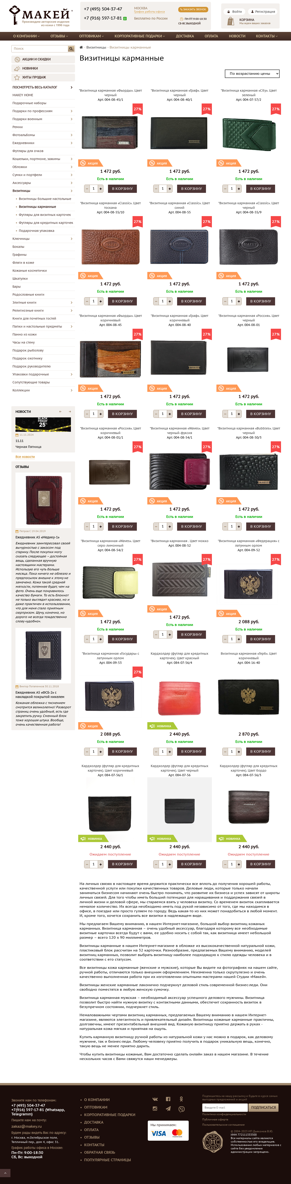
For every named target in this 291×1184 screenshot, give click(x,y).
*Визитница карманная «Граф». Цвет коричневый (179, 318)
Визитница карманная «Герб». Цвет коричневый (249, 656)
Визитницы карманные (37, 207)
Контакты (267, 36)
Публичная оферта (215, 1119)
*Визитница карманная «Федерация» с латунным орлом (248, 543)
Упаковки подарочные (31, 374)
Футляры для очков (28, 151)
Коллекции (21, 390)
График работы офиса (149, 11)
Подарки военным (27, 119)
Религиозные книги (28, 311)
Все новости (25, 457)
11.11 (19, 441)
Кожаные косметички (30, 271)
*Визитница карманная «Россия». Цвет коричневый (110, 431)
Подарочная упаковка (36, 231)
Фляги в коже (23, 263)
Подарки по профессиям (33, 111)
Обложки (20, 167)
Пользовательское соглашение (223, 1124)
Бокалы (18, 247)
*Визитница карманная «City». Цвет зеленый (249, 93)
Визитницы (21, 191)
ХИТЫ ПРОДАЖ (34, 77)
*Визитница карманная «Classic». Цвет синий (179, 205)
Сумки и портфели (27, 175)
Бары (17, 287)
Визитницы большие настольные (45, 199)
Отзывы (59, 36)
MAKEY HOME (23, 95)
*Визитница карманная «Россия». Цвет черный (248, 318)
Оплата (211, 36)
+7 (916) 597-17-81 (103, 18)
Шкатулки (20, 279)
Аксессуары (22, 183)
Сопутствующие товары (31, 382)
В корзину (122, 189)
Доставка (185, 36)
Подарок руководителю (32, 366)
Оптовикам (91, 36)
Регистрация (265, 12)
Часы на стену (24, 342)
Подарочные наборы (29, 103)
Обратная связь (99, 1152)
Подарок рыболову (28, 350)
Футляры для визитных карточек (45, 215)
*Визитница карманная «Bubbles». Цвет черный (248, 431)
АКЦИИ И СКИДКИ (36, 59)
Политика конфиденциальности (224, 1114)
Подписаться (263, 1108)
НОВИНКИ (30, 68)
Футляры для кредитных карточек (46, 223)
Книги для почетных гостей (34, 319)
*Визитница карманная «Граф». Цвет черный (179, 93)
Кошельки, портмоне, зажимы (36, 159)
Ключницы (21, 239)
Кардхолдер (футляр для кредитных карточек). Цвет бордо (248, 768)
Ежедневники (23, 143)
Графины (20, 255)
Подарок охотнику (27, 358)
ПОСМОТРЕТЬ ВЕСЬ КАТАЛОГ (43, 87)
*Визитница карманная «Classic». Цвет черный (248, 205)
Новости (237, 36)
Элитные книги (24, 303)
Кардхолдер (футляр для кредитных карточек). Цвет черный (179, 768)
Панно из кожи (25, 334)
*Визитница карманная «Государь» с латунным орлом (110, 656)
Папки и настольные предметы (37, 326)
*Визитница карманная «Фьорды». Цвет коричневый (110, 318)
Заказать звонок (193, 9)
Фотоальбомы (24, 135)
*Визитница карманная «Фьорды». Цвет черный (110, 93)
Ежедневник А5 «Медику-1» (37, 537)
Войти (237, 12)
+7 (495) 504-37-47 (103, 9)
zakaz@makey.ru (26, 1127)
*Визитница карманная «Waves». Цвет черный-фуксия (179, 431)
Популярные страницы (107, 1160)
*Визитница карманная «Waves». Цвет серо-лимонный (110, 543)
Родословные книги (28, 295)
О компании (26, 36)
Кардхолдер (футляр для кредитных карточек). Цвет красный (179, 656)
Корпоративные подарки (140, 36)
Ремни (18, 127)
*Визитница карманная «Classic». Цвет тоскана (110, 205)
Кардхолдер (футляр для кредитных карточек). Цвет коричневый (110, 768)
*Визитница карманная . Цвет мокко (179, 541)
